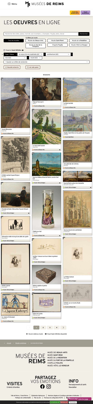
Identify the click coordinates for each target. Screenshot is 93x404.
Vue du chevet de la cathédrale (73, 230)
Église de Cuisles (38, 313)
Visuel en (14, 50)
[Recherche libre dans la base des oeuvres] (41, 34)
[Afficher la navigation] (9, 4)
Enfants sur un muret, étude (72, 303)
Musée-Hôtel (79, 45)
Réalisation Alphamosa (38, 396)
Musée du (35, 45)
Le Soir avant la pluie (39, 145)
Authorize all (55, 402)
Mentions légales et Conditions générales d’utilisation (63, 396)
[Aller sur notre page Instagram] (48, 386)
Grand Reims (24, 396)
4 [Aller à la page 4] (56, 328)
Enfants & (13, 387)
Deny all (65, 402)
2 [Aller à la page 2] (43, 328)
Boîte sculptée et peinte (40, 285)
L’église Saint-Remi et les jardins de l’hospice (77, 133)
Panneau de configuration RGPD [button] (53, 398)
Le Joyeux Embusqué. (8, 317)
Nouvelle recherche (12, 67)
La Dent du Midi (68, 103)
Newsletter (72, 387)
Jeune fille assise (7, 129)
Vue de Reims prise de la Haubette (74, 183)
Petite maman (6, 285)
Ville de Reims (15, 396)
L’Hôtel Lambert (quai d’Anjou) (10, 175)
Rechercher (84, 34)
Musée (85, 12)
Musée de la (79, 41)
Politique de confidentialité (23, 398)
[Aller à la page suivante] (63, 328)
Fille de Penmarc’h (38, 102)
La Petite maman (69, 277)
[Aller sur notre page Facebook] (42, 386)
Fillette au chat (37, 231)
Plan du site (37, 398)
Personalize (73, 402)
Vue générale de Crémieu (71, 164)
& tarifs (77, 385)
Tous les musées (13, 41)
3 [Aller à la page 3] (49, 328)
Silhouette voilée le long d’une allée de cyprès (15, 236)
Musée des (75, 12)
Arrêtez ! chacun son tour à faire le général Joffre (45, 257)
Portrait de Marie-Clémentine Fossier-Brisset (15, 209)
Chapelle (57, 45)
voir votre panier (33, 67)
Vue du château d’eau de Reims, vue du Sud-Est (46, 178)
